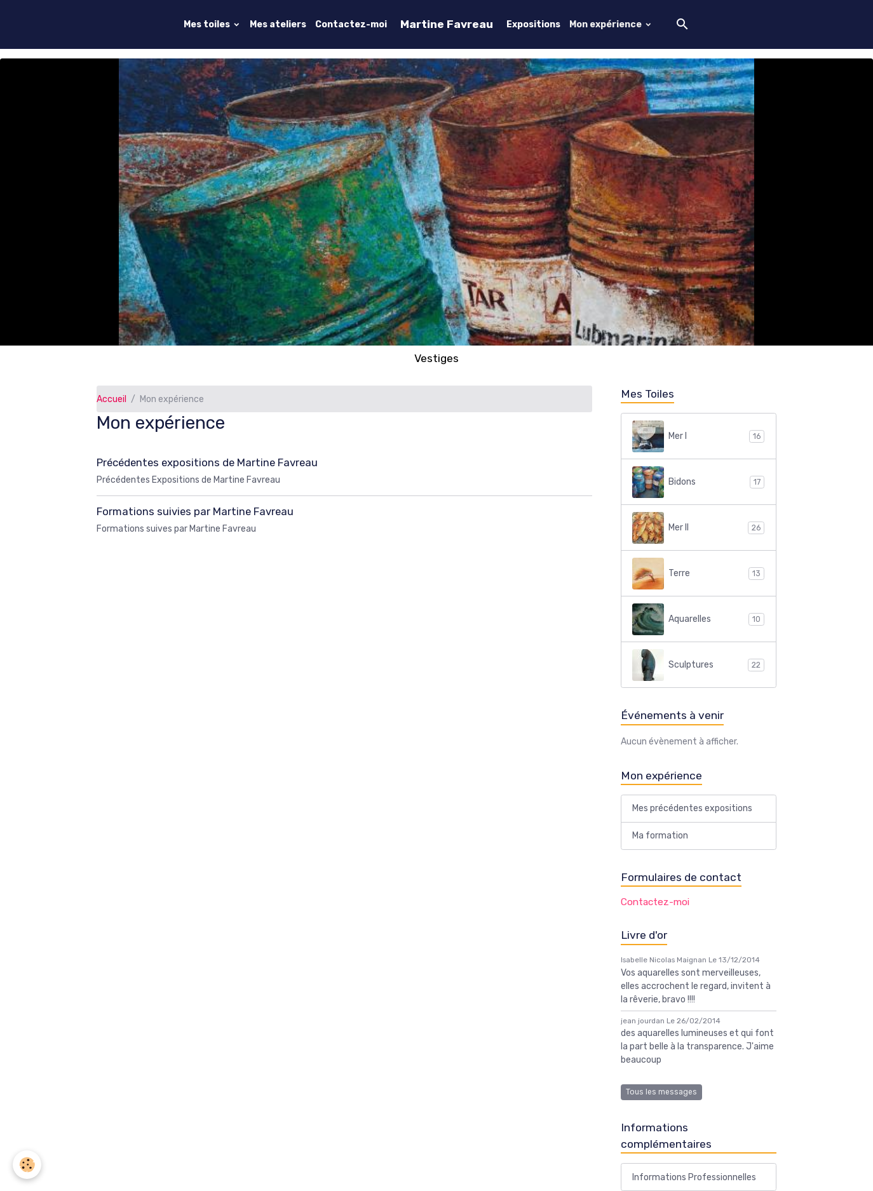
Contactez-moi (351, 24)
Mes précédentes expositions (692, 808)
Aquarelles (698, 619)
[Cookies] (27, 1164)
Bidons (698, 482)
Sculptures (698, 665)
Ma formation (660, 835)
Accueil (111, 399)
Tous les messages (661, 1091)
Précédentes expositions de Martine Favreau (207, 462)
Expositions (533, 24)
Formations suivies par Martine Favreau (195, 511)
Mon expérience (606, 24)
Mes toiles (208, 24)
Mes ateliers (278, 24)
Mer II (698, 528)
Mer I (698, 436)
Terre (698, 573)
